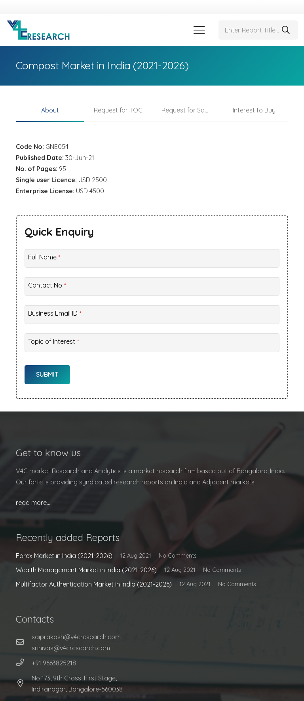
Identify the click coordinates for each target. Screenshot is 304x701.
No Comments (178, 555)
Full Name (44, 257)
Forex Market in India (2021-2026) (64, 556)
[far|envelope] (24, 642)
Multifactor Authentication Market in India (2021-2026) (94, 584)
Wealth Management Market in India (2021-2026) (86, 570)
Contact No (47, 285)
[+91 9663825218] (24, 663)
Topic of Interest (53, 341)
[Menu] (199, 30)
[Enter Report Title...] (258, 30)
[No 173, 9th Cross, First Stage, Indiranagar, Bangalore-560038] (24, 683)
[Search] (286, 30)
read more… (33, 503)
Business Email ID (54, 313)
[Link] (38, 30)
